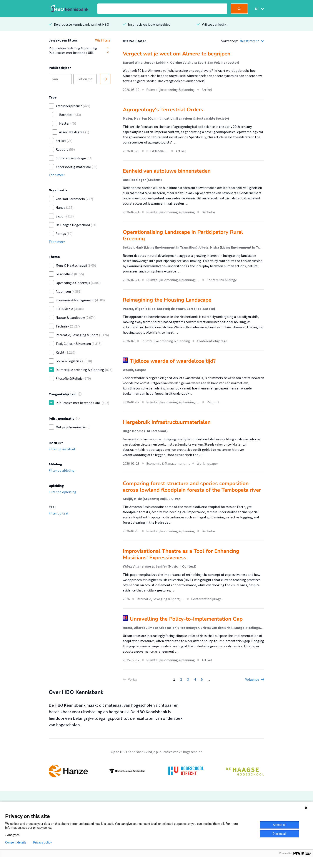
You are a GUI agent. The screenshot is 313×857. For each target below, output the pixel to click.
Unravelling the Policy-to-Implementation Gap (186, 618)
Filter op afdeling (62, 470)
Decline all (279, 833)
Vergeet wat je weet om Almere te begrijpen (176, 53)
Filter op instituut (62, 449)
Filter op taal (58, 513)
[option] (156, 771)
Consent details (15, 842)
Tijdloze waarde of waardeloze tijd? (173, 361)
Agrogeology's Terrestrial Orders (163, 109)
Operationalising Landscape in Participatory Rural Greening (183, 235)
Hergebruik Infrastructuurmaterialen (167, 422)
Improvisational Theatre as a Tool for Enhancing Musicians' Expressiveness (181, 554)
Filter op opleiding (62, 492)
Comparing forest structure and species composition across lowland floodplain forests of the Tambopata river (192, 486)
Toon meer (57, 175)
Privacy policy (42, 842)
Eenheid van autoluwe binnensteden (167, 170)
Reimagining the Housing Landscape (167, 299)
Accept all (279, 825)
